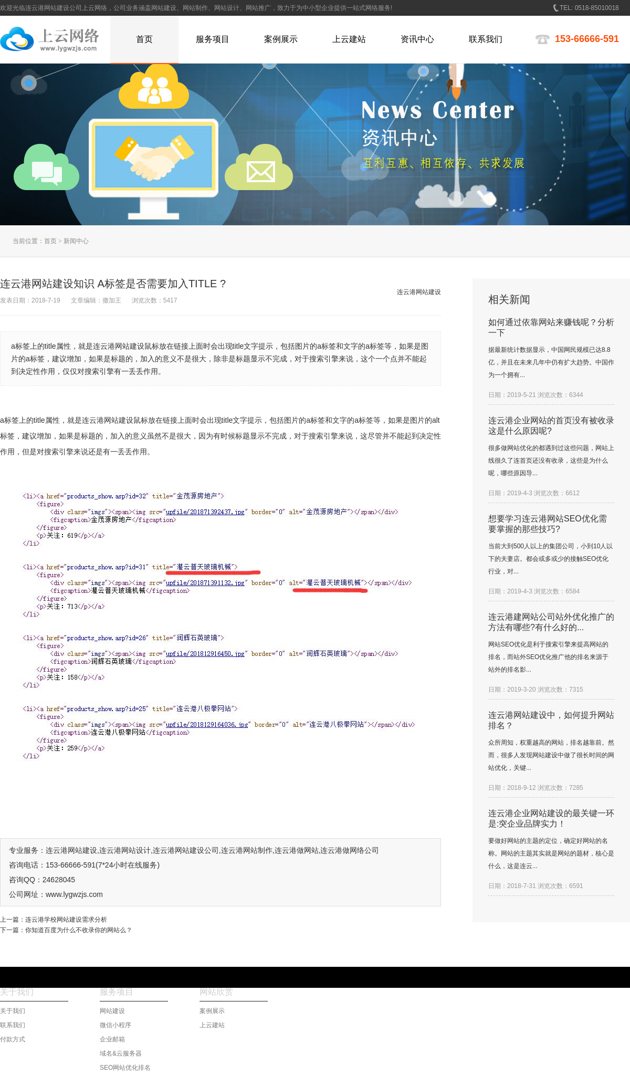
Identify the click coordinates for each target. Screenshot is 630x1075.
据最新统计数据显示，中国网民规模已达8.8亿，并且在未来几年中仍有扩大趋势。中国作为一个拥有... (551, 362)
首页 (50, 241)
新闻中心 (76, 241)
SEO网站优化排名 (125, 1067)
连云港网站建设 (107, 420)
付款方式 (12, 1039)
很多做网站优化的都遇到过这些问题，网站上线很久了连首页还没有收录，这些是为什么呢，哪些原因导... (551, 460)
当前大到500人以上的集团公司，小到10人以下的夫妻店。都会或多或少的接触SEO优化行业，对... (550, 558)
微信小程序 (115, 1025)
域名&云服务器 (121, 1053)
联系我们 (12, 1025)
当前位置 (25, 241)
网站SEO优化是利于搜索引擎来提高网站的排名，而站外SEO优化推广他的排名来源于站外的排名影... (548, 657)
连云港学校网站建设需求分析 (66, 919)
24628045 (59, 879)
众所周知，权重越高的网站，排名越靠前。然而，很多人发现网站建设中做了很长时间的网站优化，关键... (551, 755)
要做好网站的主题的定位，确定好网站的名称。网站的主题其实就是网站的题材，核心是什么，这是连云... (551, 853)
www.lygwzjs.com (74, 894)
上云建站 (212, 1025)
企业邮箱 (112, 1039)
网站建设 (112, 1011)
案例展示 (212, 1011)
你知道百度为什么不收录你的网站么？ (78, 930)
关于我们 (12, 1011)
